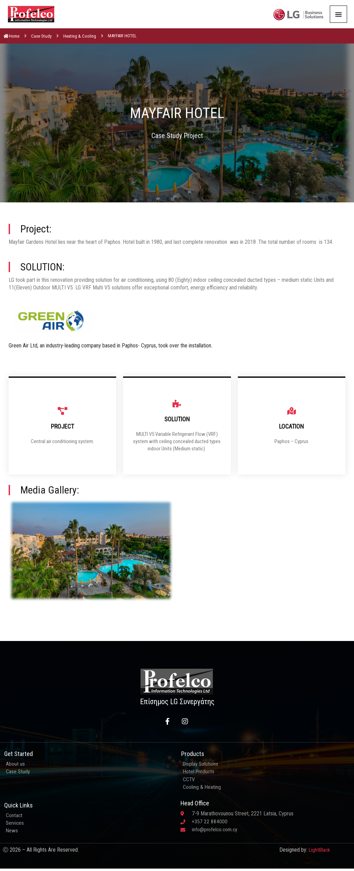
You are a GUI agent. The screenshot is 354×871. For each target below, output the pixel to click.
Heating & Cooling (79, 42)
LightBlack (319, 858)
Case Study (41, 42)
